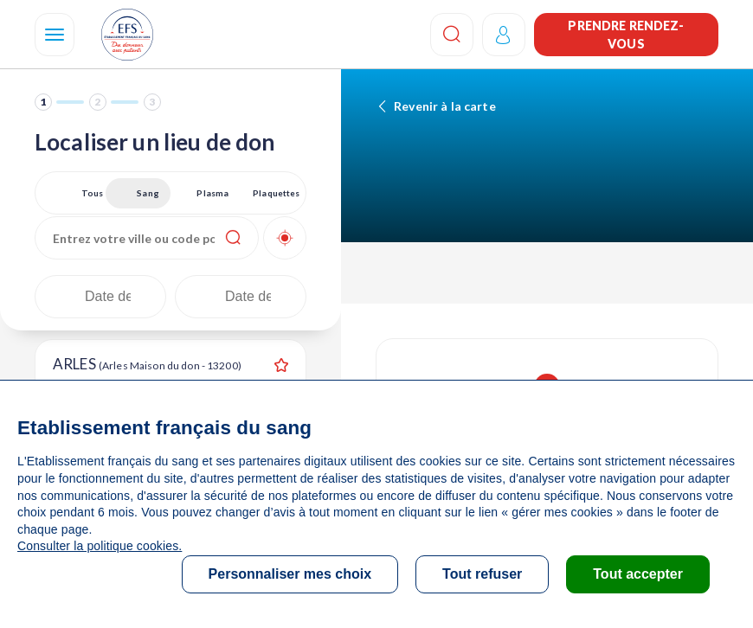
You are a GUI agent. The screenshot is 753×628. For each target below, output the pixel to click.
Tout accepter (638, 574)
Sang (148, 193)
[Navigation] (54, 34)
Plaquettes (276, 193)
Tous (92, 193)
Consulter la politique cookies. (99, 546)
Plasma (212, 193)
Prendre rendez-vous (626, 34)
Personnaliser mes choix (290, 574)
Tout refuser (482, 574)
